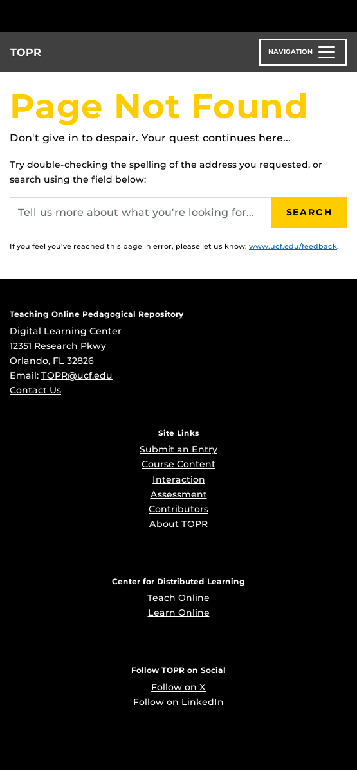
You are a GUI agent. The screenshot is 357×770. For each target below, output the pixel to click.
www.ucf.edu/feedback (293, 246)
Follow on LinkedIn (178, 702)
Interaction (178, 479)
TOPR (25, 52)
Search (309, 212)
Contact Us (35, 390)
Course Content (178, 464)
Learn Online (179, 612)
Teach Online (178, 598)
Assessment (179, 494)
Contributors (178, 509)
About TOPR (178, 524)
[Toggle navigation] (303, 52)
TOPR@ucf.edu (77, 375)
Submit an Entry (178, 449)
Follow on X (178, 687)
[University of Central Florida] (98, 16)
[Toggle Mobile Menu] (344, 15)
